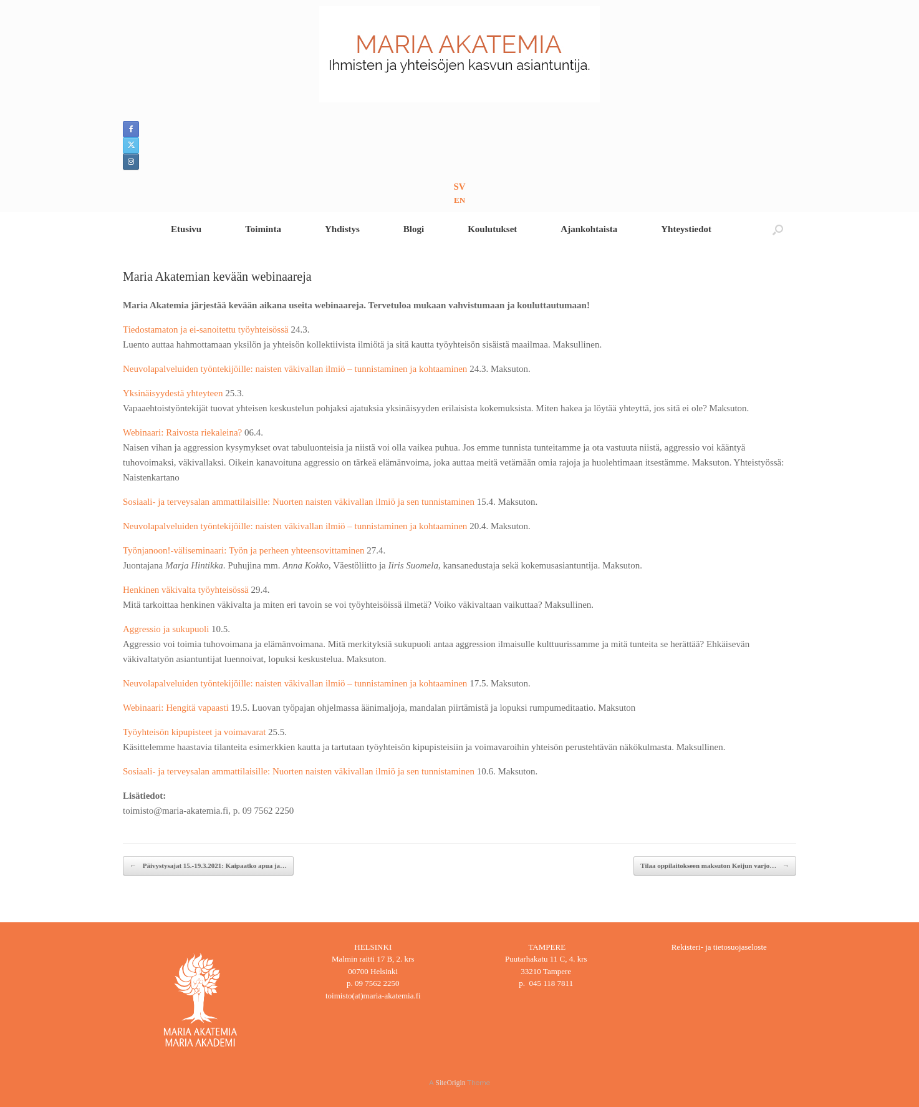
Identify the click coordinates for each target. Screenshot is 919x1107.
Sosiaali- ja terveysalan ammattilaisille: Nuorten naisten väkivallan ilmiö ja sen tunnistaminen (300, 502)
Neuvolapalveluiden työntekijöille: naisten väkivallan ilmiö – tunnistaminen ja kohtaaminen (296, 369)
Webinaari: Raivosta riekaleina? (183, 432)
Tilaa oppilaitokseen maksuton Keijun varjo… (714, 866)
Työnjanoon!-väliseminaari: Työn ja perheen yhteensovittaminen (245, 550)
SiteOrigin (451, 1082)
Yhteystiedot (686, 229)
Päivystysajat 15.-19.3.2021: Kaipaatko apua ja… (208, 866)
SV (459, 187)
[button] (777, 229)
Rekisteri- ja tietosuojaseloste (719, 947)
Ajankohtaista (589, 229)
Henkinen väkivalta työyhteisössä (187, 590)
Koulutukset (492, 229)
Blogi (413, 229)
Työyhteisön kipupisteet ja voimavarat (195, 732)
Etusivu (186, 229)
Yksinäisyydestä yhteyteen (174, 393)
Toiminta (263, 229)
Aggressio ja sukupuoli (167, 629)
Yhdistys (342, 229)
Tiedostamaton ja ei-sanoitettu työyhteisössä (207, 329)
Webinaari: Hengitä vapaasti (176, 708)
